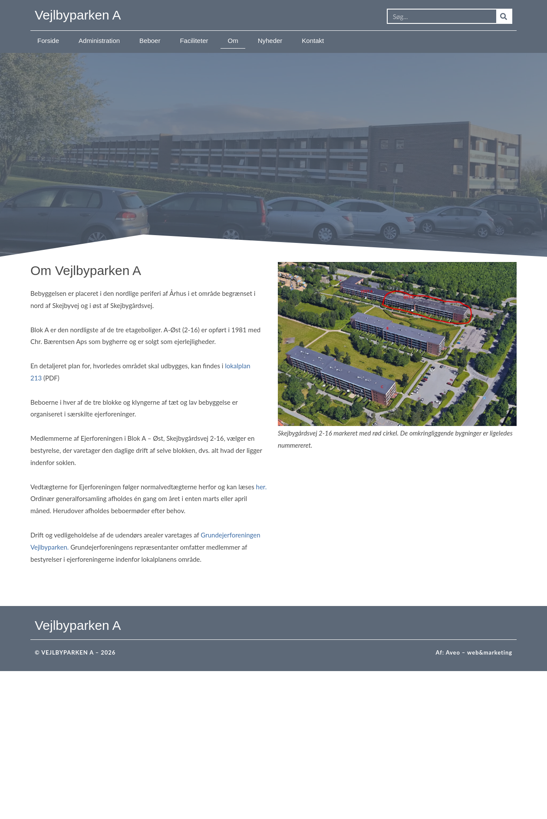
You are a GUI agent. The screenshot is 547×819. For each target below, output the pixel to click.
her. (261, 487)
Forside (48, 40)
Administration (99, 40)
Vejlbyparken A (78, 15)
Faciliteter (194, 40)
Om (232, 40)
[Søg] (503, 16)
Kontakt (313, 40)
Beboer (149, 40)
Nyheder (270, 40)
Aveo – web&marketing (479, 652)
